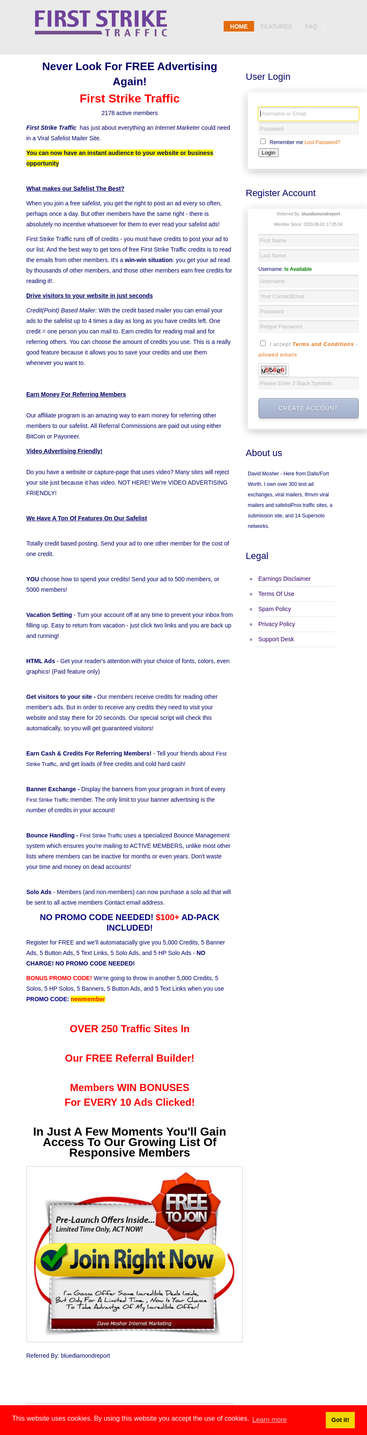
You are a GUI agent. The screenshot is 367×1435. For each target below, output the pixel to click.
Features (276, 26)
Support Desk (276, 639)
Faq (311, 26)
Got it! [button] (340, 1420)
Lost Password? (322, 142)
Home (239, 26)
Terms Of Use (277, 593)
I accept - (308, 349)
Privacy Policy (277, 624)
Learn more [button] (269, 1419)
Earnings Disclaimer (285, 578)
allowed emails (278, 355)
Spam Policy (275, 609)
